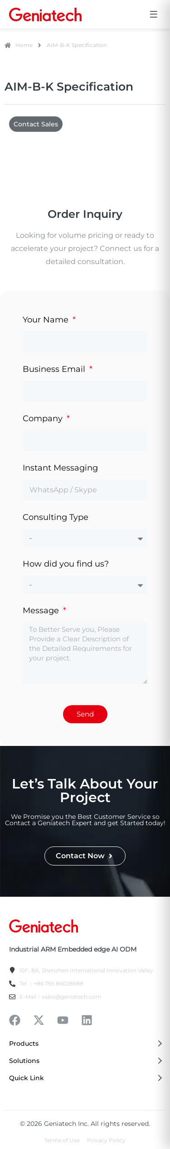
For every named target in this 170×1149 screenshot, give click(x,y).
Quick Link (85, 1078)
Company (44, 418)
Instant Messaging (60, 468)
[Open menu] (153, 14)
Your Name (47, 320)
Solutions (85, 1061)
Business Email (55, 369)
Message (42, 610)
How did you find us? (66, 564)
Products (85, 1043)
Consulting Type (55, 517)
